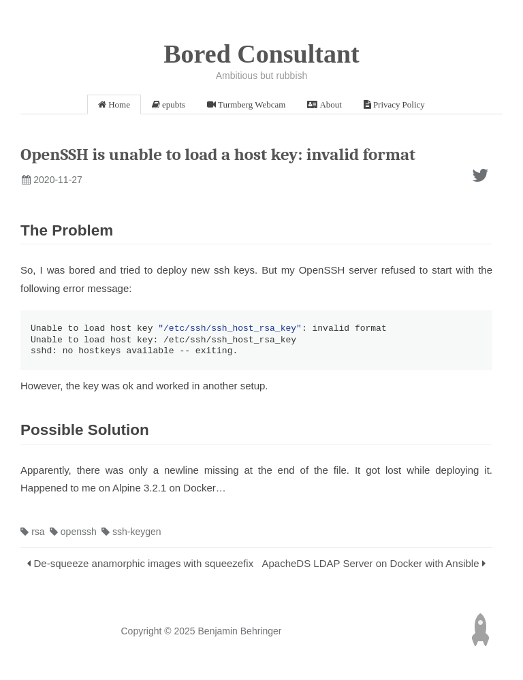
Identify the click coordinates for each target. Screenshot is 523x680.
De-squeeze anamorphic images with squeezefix (144, 565)
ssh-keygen (131, 533)
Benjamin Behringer (240, 633)
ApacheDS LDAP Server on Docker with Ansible (370, 565)
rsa (32, 533)
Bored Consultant (261, 53)
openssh (73, 533)
